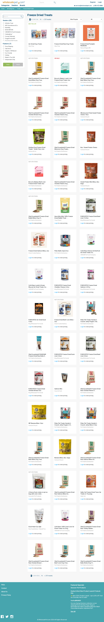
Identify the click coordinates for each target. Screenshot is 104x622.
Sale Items (8, 48)
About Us (4, 591)
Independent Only (10, 59)
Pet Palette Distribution (35, 82)
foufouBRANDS (76, 600)
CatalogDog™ (9, 34)
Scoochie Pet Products (35, 496)
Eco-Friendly (8, 53)
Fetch (8, 64)
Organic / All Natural (10, 51)
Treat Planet (57, 220)
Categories (5, 5)
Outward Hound (84, 116)
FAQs (3, 585)
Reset (18, 64)
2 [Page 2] (31, 19)
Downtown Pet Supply (11, 40)
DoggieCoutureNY (10, 38)
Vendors (15, 5)
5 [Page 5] (37, 575)
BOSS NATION (9, 29)
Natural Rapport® (85, 48)
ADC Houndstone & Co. (11, 25)
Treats (19, 8)
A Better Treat (9, 23)
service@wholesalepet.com (83, 5)
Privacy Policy (6, 595)
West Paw (31, 46)
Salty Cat (83, 496)
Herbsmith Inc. (33, 151)
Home (3, 8)
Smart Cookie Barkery (35, 253)
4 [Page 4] (34, 19)
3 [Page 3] (34, 575)
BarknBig (7, 27)
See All (73, 611)
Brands (22, 5)
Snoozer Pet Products (78, 588)
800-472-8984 (98, 5)
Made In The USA (10, 57)
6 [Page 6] (37, 19)
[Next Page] (43, 19)
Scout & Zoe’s (58, 391)
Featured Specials (77, 585)
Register (93, 2)
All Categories (10, 8)
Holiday (7, 55)
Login (100, 2)
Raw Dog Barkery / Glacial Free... (37, 529)
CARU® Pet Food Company (12, 32)
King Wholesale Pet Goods (87, 220)
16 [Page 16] (40, 19)
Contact (4, 588)
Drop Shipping (9, 46)
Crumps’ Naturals (10, 36)
